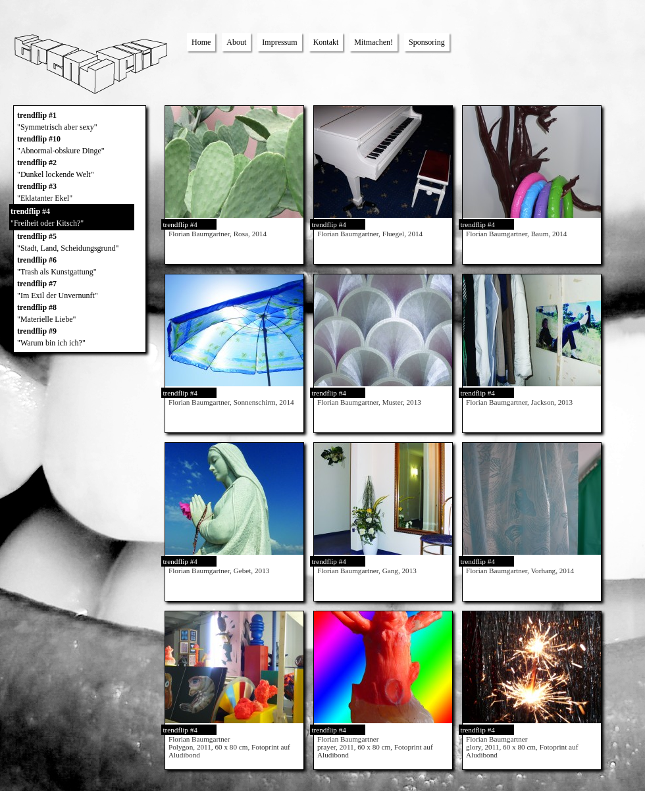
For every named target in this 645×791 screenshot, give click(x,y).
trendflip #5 (79, 243)
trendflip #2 (79, 169)
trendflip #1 (79, 122)
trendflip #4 (72, 218)
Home (201, 42)
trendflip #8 (79, 314)
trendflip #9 (79, 337)
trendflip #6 (79, 266)
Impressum (279, 42)
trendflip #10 (79, 145)
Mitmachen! (373, 42)
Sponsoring (427, 42)
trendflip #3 (79, 193)
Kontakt (326, 42)
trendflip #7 (79, 290)
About (236, 42)
